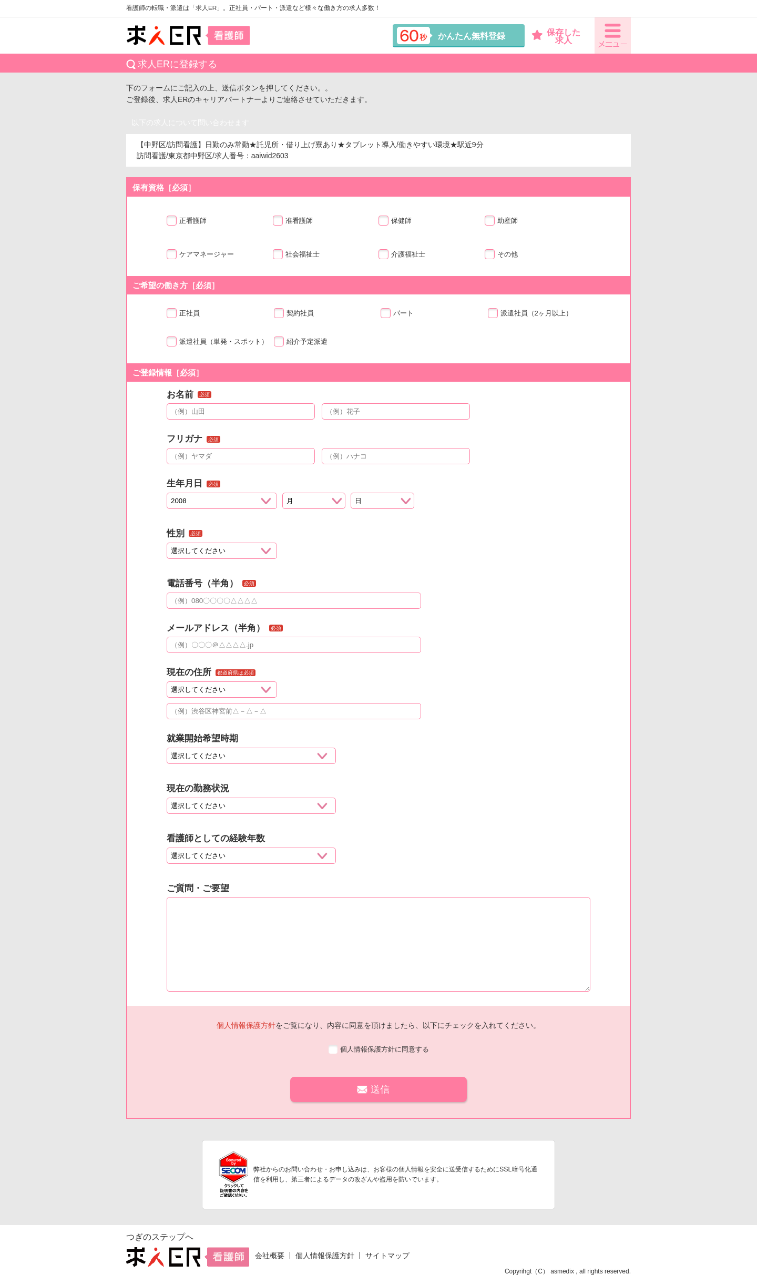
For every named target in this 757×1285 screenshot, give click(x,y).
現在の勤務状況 (198, 788)
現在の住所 (189, 672)
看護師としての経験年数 (216, 838)
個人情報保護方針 (246, 1025)
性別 (176, 533)
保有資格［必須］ (164, 187)
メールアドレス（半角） (216, 628)
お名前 (180, 395)
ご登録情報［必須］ (167, 372)
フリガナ (184, 439)
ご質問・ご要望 (198, 888)
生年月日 (184, 483)
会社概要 (269, 1255)
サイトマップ (387, 1255)
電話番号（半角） (202, 583)
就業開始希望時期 (202, 738)
